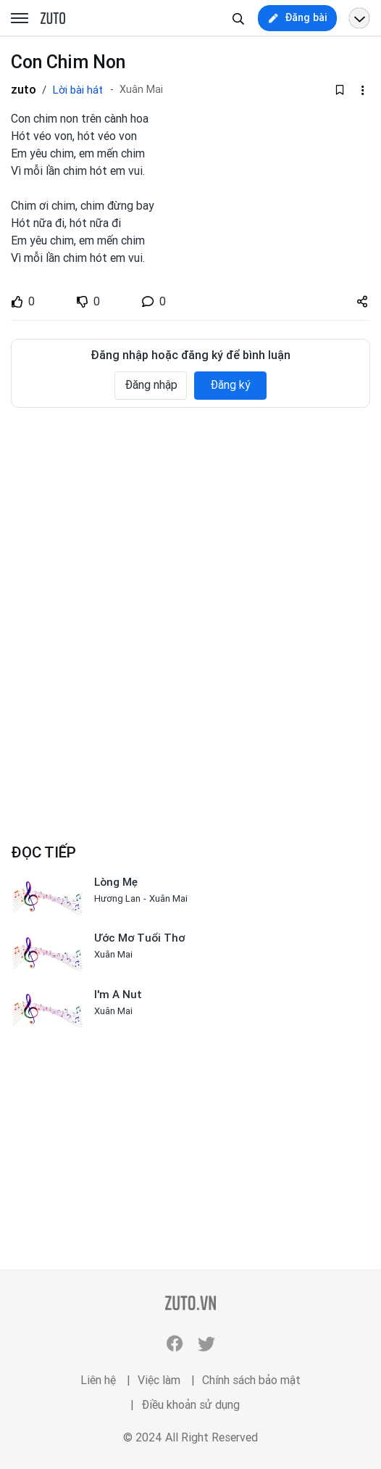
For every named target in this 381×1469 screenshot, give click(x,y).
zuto (23, 89)
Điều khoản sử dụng (190, 1405)
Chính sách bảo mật (251, 1380)
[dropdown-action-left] (362, 90)
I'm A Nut (118, 994)
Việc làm (159, 1380)
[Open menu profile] (359, 18)
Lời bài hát (77, 89)
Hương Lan (117, 898)
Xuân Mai (141, 89)
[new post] (297, 18)
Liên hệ (98, 1380)
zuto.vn (53, 19)
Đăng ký (230, 385)
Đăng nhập (151, 385)
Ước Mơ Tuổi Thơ (139, 938)
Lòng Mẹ (116, 882)
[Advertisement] (190, 527)
